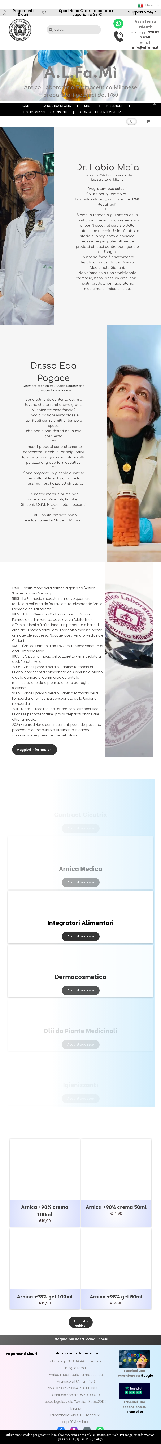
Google (147, 1375)
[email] (87, 1431)
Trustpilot (134, 1412)
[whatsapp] (100, 1431)
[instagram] (74, 1431)
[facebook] (61, 1431)
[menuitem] (25, 106)
